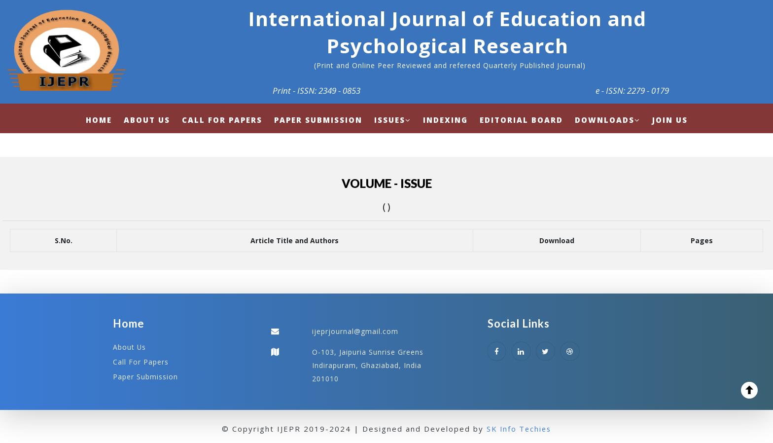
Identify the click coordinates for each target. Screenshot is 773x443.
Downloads (607, 120)
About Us (129, 347)
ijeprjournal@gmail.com (355, 331)
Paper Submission (145, 375)
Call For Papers (141, 361)
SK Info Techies (519, 428)
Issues (392, 120)
